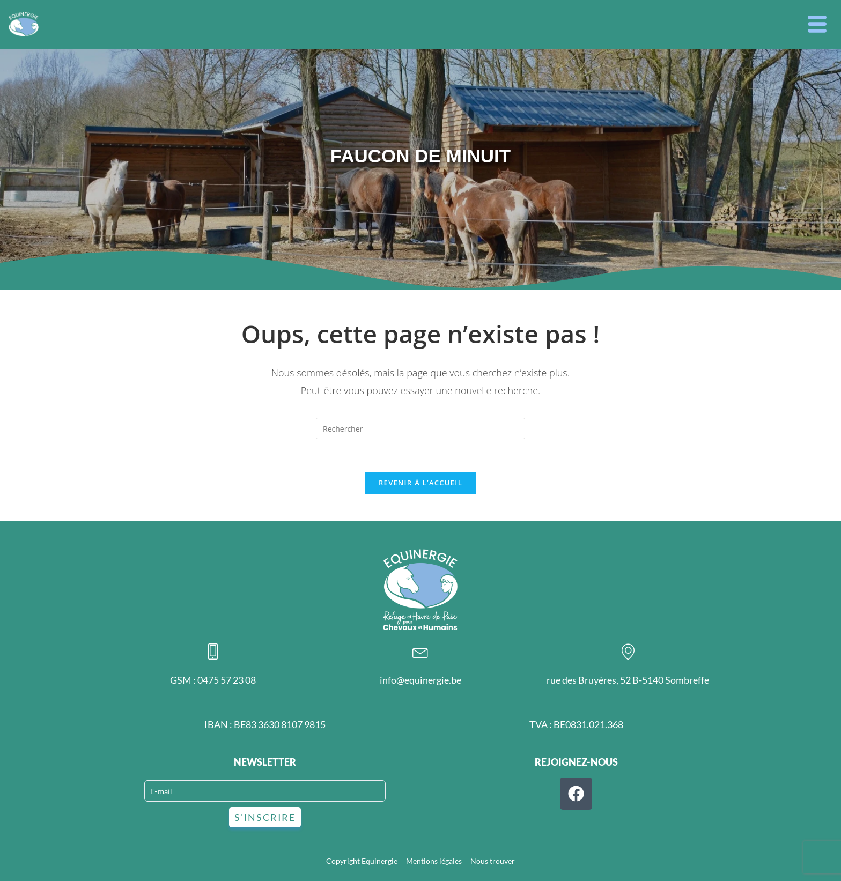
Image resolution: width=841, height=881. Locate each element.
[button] (817, 24)
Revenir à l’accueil (420, 482)
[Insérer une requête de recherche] (420, 428)
